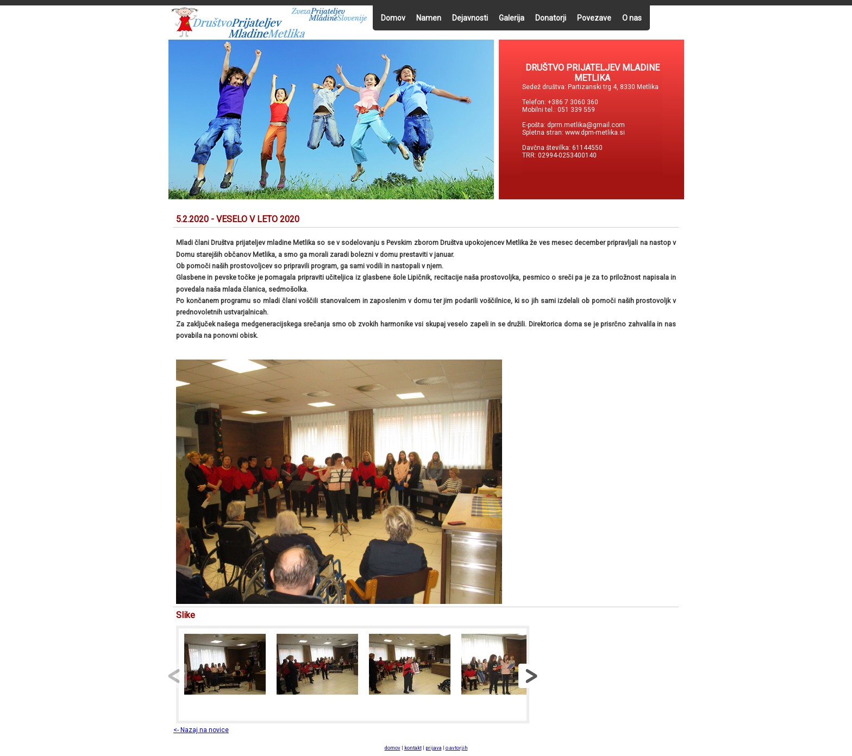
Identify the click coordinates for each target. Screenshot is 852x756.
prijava (433, 748)
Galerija (511, 18)
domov (392, 748)
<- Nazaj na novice (201, 730)
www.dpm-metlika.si (596, 132)
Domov (393, 18)
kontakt (413, 748)
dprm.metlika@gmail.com (586, 125)
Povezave (594, 18)
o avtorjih (457, 748)
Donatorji (550, 18)
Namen (428, 18)
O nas (632, 18)
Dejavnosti (470, 18)
